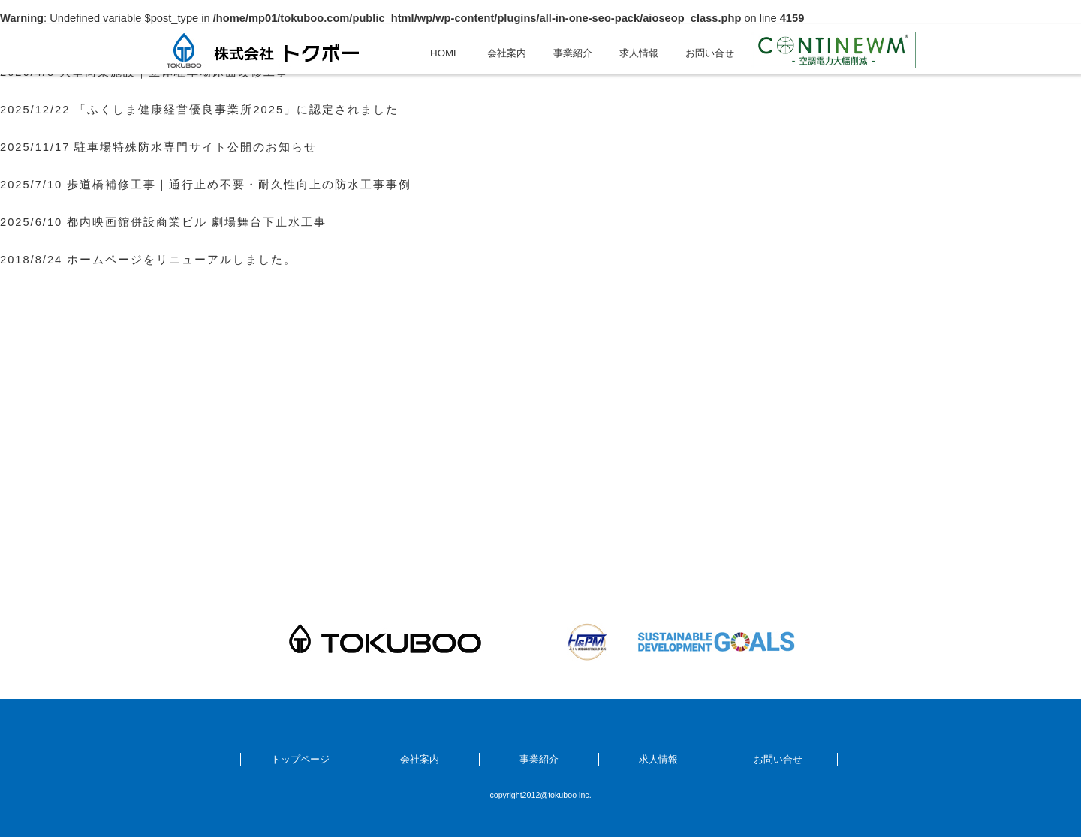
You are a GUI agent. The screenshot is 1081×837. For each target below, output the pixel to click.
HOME (445, 53)
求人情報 (638, 53)
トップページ (300, 759)
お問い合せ (709, 53)
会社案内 (506, 53)
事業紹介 (572, 53)
